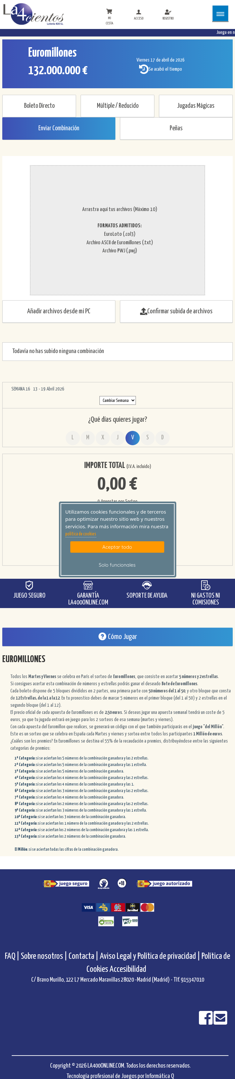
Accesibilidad (128, 969)
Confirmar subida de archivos (176, 311)
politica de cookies (80, 534)
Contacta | (83, 956)
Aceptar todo (117, 547)
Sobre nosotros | (44, 956)
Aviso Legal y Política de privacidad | (151, 956)
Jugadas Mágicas (196, 106)
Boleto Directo (39, 106)
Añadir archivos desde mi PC (58, 311)
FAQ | (13, 956)
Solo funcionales (117, 565)
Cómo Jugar (117, 636)
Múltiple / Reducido (117, 106)
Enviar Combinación (58, 128)
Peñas (176, 128)
